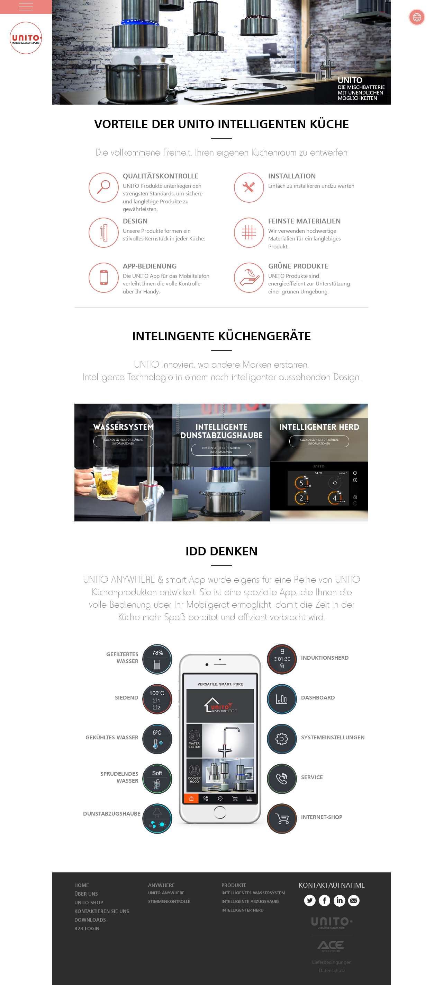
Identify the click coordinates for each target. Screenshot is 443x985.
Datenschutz (332, 970)
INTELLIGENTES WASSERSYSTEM (253, 892)
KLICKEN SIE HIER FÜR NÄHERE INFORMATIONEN (123, 441)
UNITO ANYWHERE (166, 892)
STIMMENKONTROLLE (169, 901)
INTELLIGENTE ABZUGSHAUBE (251, 901)
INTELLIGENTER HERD (243, 910)
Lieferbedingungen (332, 962)
